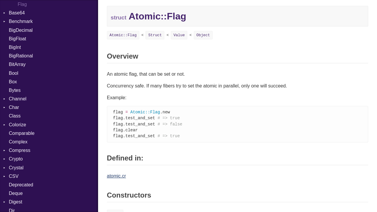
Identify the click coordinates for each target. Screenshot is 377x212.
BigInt (15, 47)
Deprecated (21, 184)
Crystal (16, 167)
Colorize (17, 124)
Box (13, 81)
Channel (18, 98)
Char (14, 107)
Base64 (17, 12)
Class (15, 115)
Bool (13, 73)
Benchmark (21, 21)
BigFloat (17, 38)
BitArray (17, 64)
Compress (19, 150)
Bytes (15, 90)
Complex (18, 141)
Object (203, 35)
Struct (155, 35)
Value (179, 35)
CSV (14, 176)
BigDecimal (21, 30)
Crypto (16, 158)
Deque (16, 193)
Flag (22, 4)
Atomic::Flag (123, 35)
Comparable (21, 133)
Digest (15, 201)
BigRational (21, 55)
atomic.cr (116, 177)
